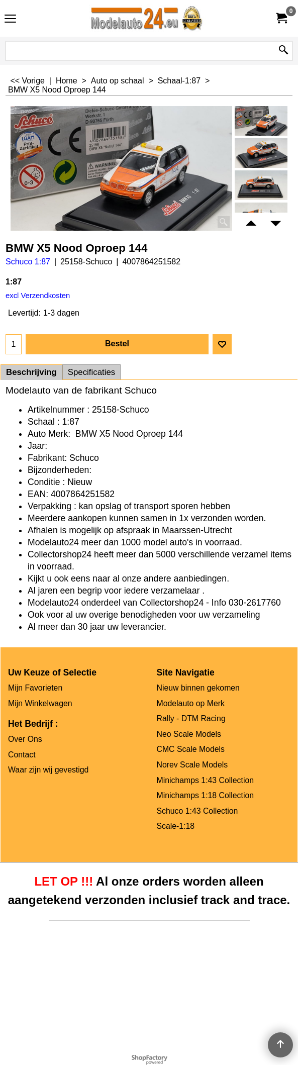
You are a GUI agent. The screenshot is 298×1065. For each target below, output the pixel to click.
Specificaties (91, 372)
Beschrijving (31, 372)
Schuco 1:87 (28, 261)
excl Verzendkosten (38, 296)
